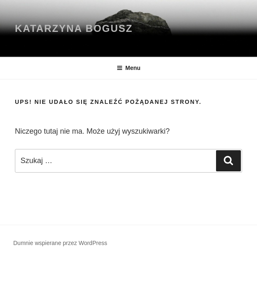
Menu (129, 68)
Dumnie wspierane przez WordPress (60, 243)
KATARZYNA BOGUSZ (74, 28)
